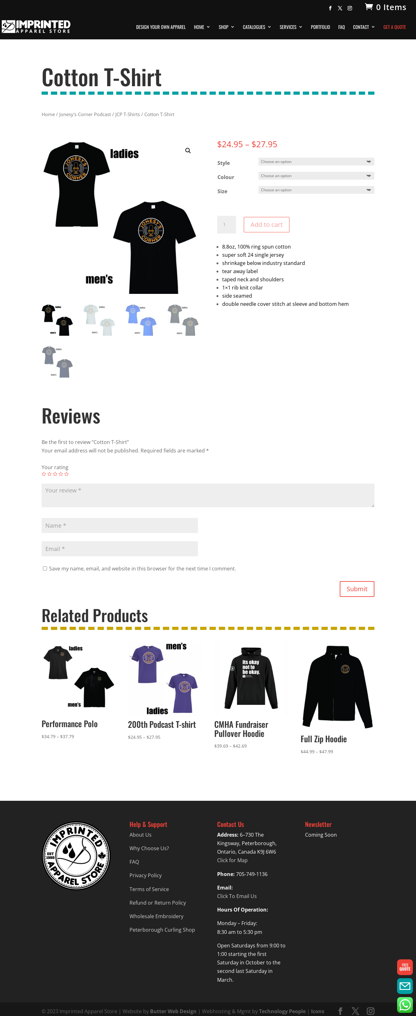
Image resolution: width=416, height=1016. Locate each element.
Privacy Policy (146, 875)
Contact (361, 27)
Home (199, 27)
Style (223, 163)
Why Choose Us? (149, 848)
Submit (357, 589)
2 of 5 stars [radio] (49, 474)
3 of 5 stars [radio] (55, 474)
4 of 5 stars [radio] (61, 474)
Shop (223, 27)
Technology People (282, 1011)
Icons (317, 1011)
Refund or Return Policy (158, 902)
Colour (225, 177)
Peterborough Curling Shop (162, 929)
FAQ (341, 27)
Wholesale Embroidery (156, 916)
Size (222, 191)
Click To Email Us (237, 896)
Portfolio (320, 27)
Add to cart (267, 224)
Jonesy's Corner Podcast (85, 114)
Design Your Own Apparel (161, 27)
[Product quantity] (226, 224)
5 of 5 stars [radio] (66, 474)
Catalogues (254, 27)
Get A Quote (395, 27)
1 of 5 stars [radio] (44, 474)
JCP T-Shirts (127, 114)
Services (288, 27)
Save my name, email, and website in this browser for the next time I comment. (142, 568)
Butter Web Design (173, 1011)
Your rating (55, 467)
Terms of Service (149, 889)
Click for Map (232, 860)
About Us (141, 834)
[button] (188, 150)
